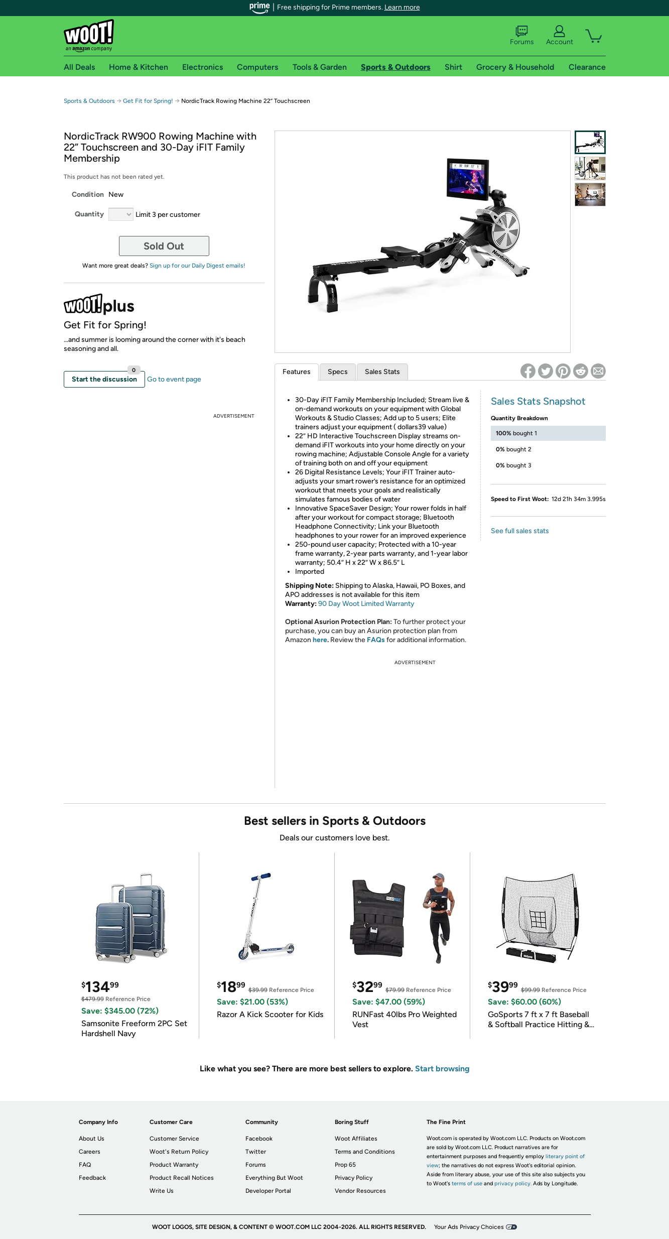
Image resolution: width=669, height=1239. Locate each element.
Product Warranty (174, 1164)
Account (559, 35)
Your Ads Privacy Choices (469, 1226)
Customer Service (174, 1138)
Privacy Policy (353, 1177)
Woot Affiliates (356, 1138)
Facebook (259, 1138)
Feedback (92, 1177)
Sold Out (164, 246)
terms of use (467, 1183)
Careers (89, 1151)
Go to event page (174, 379)
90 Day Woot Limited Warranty (366, 603)
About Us (91, 1138)
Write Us (162, 1190)
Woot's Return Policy (179, 1151)
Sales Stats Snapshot (538, 401)
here (320, 640)
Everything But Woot (274, 1177)
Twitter (255, 1151)
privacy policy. (512, 1183)
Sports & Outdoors (89, 100)
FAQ (85, 1164)
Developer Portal (268, 1190)
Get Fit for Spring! (149, 100)
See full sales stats (520, 531)
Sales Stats (382, 371)
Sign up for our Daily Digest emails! (197, 265)
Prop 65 (345, 1164)
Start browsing (442, 1068)
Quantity (89, 214)
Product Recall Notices (182, 1177)
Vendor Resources (360, 1190)
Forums (522, 35)
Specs (338, 371)
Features (297, 371)
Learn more (402, 7)
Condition (88, 194)
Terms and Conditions (365, 1151)
